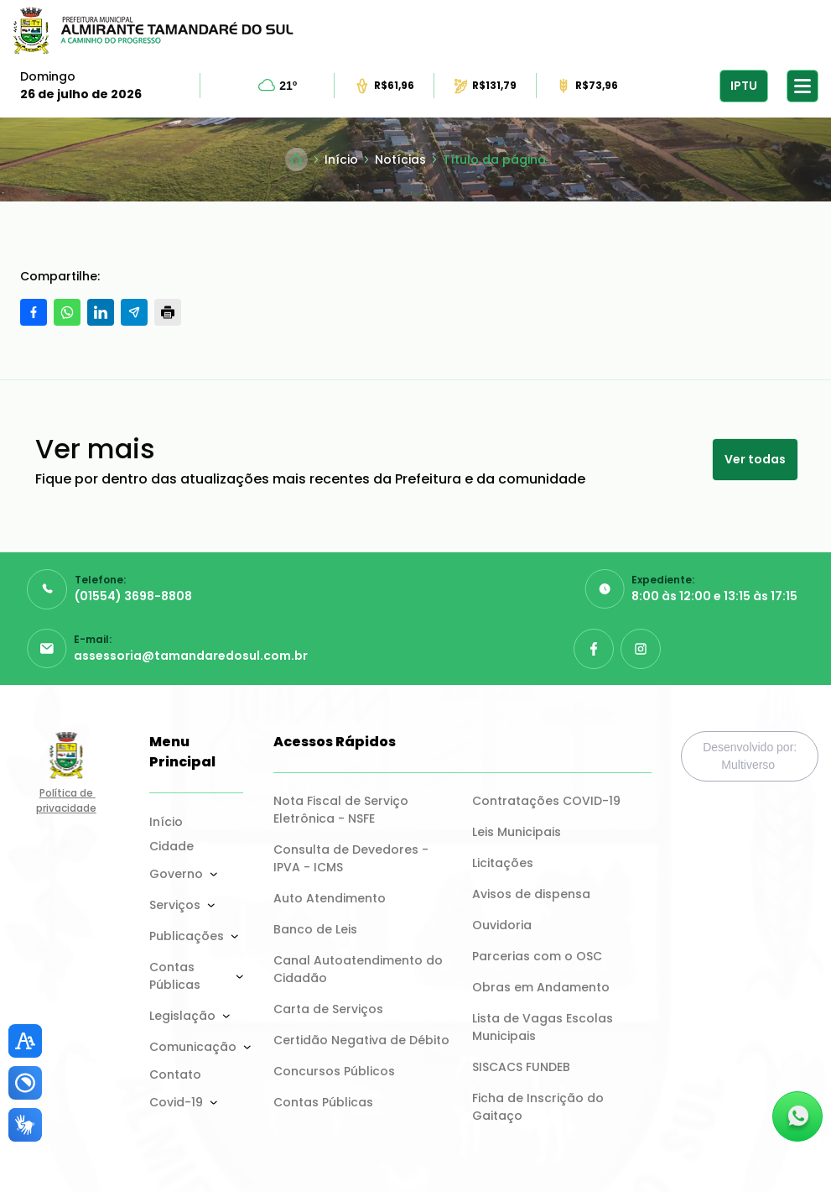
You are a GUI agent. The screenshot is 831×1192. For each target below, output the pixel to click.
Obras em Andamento (541, 987)
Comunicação (192, 1046)
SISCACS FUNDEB (521, 1067)
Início (166, 821)
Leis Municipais (516, 831)
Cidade (171, 846)
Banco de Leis (315, 929)
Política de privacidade (66, 800)
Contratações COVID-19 (546, 800)
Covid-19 (176, 1102)
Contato (175, 1074)
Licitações (502, 863)
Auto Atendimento (329, 898)
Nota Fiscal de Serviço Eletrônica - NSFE (342, 809)
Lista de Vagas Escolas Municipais (544, 1027)
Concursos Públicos (334, 1071)
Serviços (174, 905)
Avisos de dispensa (531, 894)
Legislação (182, 1015)
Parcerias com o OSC (537, 956)
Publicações (186, 936)
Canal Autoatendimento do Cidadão (359, 969)
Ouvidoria (502, 925)
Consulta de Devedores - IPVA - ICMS (352, 858)
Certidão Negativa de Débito (361, 1040)
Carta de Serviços (328, 1009)
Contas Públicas (174, 976)
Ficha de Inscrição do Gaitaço (539, 1107)
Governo (176, 873)
